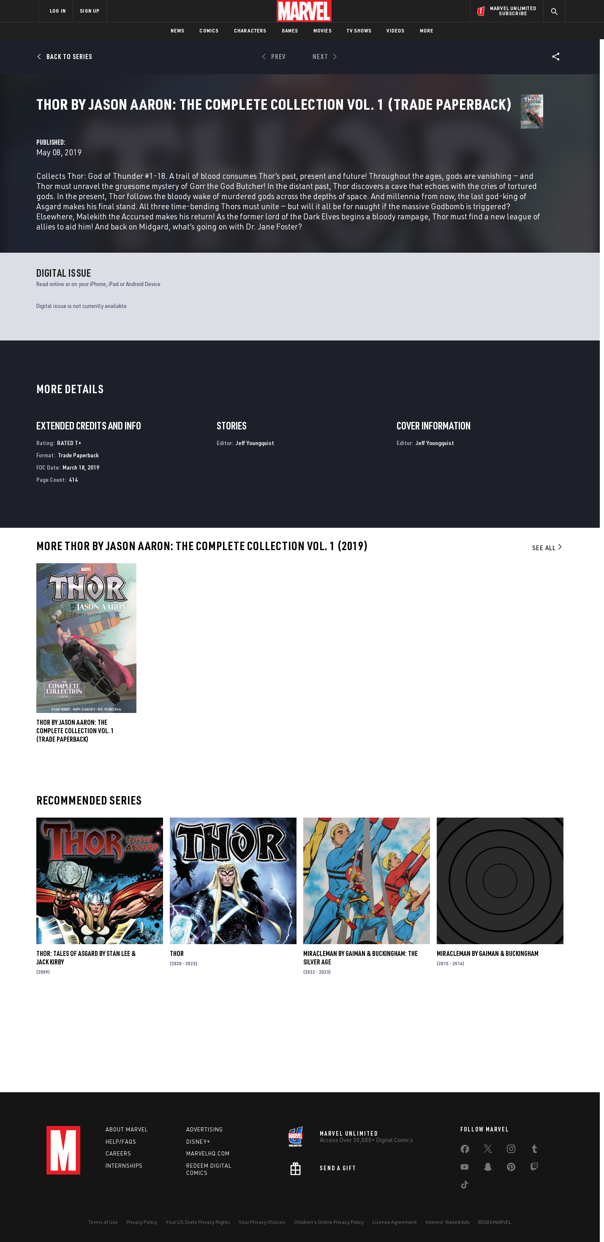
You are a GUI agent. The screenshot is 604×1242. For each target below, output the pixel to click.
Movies (322, 30)
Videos (395, 30)
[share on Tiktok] (464, 1186)
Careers (118, 1153)
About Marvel (127, 1129)
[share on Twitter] (488, 1150)
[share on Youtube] (464, 1168)
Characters (250, 30)
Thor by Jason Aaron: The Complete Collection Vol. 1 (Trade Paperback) (75, 820)
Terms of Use (103, 1222)
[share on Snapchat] (488, 1168)
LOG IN (58, 11)
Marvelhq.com (208, 1153)
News (178, 30)
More (427, 30)
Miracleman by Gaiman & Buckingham (488, 1043)
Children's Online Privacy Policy (329, 1222)
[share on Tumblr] (534, 1150)
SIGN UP (89, 11)
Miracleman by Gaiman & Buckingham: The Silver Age (360, 1047)
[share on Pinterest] (511, 1168)
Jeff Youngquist (255, 532)
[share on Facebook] (464, 1151)
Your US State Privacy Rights (198, 1222)
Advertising (204, 1129)
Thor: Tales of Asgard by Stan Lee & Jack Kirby (86, 1047)
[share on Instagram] (511, 1150)
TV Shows (359, 30)
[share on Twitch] (534, 1168)
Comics (208, 30)
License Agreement (395, 1222)
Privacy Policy (141, 1222)
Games (290, 30)
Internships (124, 1165)
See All (547, 637)
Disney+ (198, 1141)
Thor (177, 1043)
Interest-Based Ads (447, 1222)
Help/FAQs (121, 1141)
